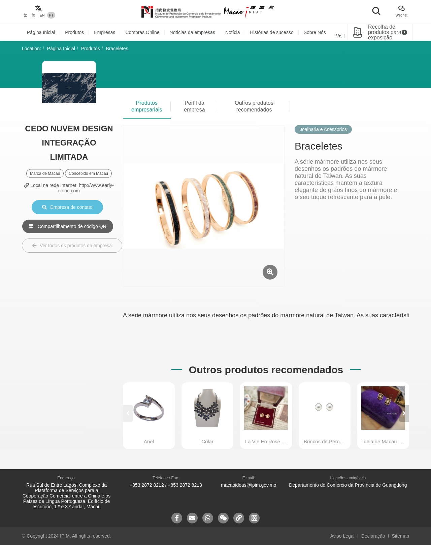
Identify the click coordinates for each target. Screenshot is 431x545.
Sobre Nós (315, 32)
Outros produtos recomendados (254, 106)
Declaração (373, 536)
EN (42, 15)
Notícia (232, 32)
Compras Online (142, 32)
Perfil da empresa (194, 106)
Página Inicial (41, 32)
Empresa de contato (67, 207)
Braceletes (117, 48)
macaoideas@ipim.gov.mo (248, 485)
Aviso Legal (342, 536)
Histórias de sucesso (272, 32)
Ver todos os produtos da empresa (72, 245)
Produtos (74, 32)
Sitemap (400, 536)
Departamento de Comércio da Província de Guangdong (348, 485)
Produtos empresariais (146, 106)
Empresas (104, 32)
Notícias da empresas (192, 32)
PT (51, 15)
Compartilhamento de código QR (67, 226)
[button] (404, 413)
